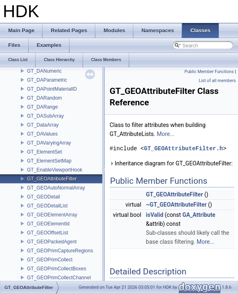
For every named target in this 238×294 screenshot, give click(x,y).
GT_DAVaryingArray (49, 143)
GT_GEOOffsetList (47, 233)
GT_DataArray (42, 125)
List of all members (217, 80)
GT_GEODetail (43, 197)
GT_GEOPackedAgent (51, 242)
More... (165, 134)
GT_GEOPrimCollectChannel (59, 278)
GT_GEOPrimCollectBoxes (56, 269)
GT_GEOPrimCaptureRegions (60, 251)
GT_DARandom (44, 98)
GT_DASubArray (45, 116)
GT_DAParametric (47, 80)
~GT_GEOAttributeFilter (176, 204)
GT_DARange (42, 107)
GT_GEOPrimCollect (49, 260)
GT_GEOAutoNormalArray (56, 188)
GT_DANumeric (44, 71)
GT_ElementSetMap (49, 161)
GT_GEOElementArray (52, 215)
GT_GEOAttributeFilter (51, 179)
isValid (155, 215)
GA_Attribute (199, 215)
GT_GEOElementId (48, 224)
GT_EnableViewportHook (54, 170)
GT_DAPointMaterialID (52, 89)
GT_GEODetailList (47, 206)
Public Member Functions (209, 71)
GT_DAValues (42, 134)
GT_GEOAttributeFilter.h (183, 148)
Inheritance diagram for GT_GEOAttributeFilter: (171, 163)
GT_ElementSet (44, 152)
